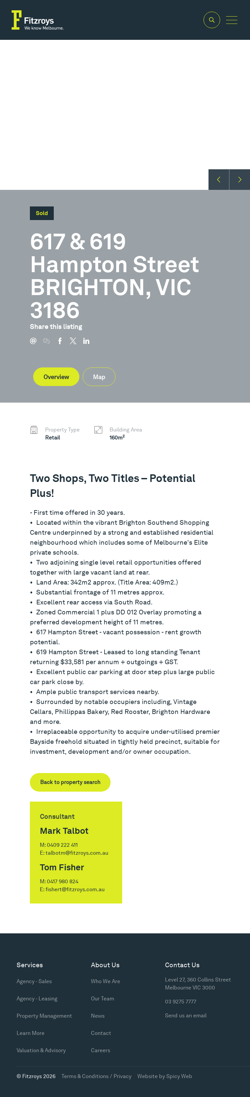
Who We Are (105, 981)
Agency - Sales (34, 981)
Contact (101, 1033)
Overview (56, 376)
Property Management (44, 1016)
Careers (100, 1050)
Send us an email (186, 1015)
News (98, 1016)
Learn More (30, 1033)
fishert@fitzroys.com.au (75, 889)
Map (99, 376)
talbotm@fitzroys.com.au (76, 853)
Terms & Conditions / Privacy (96, 1076)
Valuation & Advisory (41, 1050)
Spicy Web (179, 1076)
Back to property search (70, 782)
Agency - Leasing (37, 998)
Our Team (102, 998)
